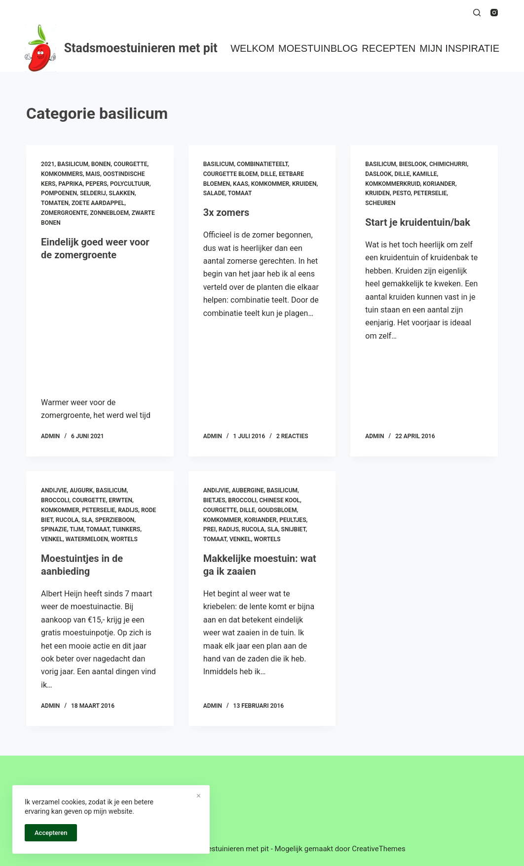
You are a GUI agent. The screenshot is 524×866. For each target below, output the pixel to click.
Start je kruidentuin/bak (417, 222)
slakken (122, 193)
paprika (70, 183)
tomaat (240, 193)
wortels (124, 539)
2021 (47, 164)
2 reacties (292, 436)
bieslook (412, 164)
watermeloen (87, 539)
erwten (120, 500)
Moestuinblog (318, 48)
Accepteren (51, 832)
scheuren (380, 203)
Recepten (388, 48)
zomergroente (64, 212)
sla (86, 520)
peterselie (430, 193)
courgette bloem (230, 174)
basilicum (72, 164)
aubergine (248, 490)
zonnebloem (109, 212)
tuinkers (126, 529)
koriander (439, 183)
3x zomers (226, 212)
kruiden (304, 183)
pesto (402, 193)
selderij (93, 193)
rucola (67, 520)
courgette (130, 164)
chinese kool (280, 500)
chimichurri (448, 164)
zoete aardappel (98, 203)
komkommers (62, 174)
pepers (96, 183)
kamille (424, 174)
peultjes (292, 520)
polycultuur (130, 183)
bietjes (214, 500)
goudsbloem (277, 510)
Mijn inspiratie (459, 48)
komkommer (270, 183)
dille (268, 174)
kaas (240, 183)
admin (50, 436)
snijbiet (293, 529)
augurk (81, 490)
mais (93, 174)
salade (214, 193)
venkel (52, 539)
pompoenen (59, 193)
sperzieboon (115, 520)
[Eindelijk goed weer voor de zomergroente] (100, 326)
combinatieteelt (262, 164)
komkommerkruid (392, 183)
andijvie (54, 490)
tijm (76, 529)
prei (209, 529)
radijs (128, 510)
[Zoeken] (477, 12)
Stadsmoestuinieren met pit (141, 48)
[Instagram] (494, 12)
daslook (378, 174)
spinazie (54, 529)
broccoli (55, 500)
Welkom (252, 48)
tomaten (55, 203)
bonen (101, 164)
